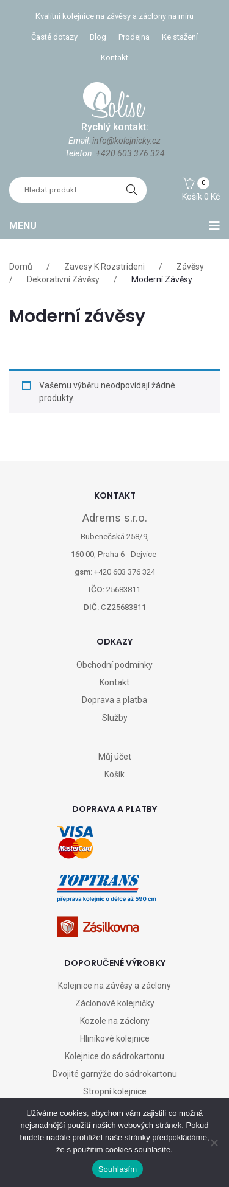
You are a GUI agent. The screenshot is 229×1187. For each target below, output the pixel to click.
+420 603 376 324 (130, 153)
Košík (114, 774)
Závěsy (190, 266)
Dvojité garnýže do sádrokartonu (115, 1074)
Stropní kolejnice (115, 1091)
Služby (115, 718)
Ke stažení (180, 37)
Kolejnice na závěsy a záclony (114, 985)
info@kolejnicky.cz (126, 140)
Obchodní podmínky (114, 665)
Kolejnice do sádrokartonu (114, 1056)
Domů (20, 266)
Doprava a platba (114, 700)
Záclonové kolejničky (114, 1003)
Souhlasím (117, 1169)
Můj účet (114, 757)
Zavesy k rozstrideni (104, 266)
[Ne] (214, 1142)
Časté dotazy (54, 37)
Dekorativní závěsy (63, 279)
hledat (132, 190)
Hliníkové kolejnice (115, 1038)
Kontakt (114, 57)
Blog (98, 37)
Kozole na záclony (115, 1021)
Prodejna (134, 37)
